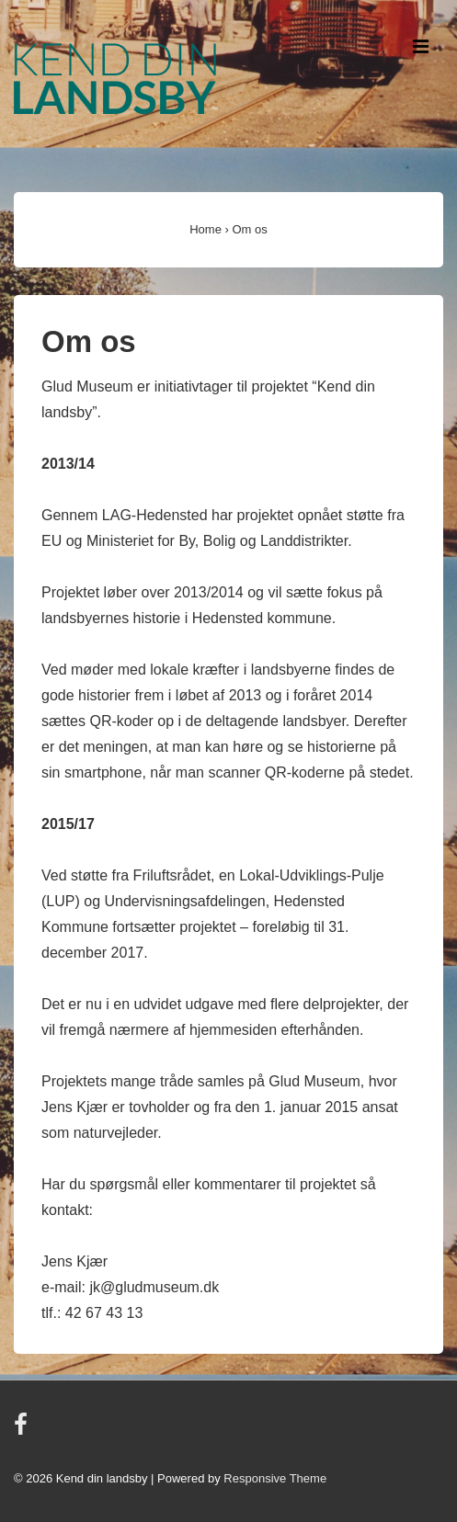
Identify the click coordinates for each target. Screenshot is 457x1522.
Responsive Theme (274, 1478)
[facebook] (23, 1430)
